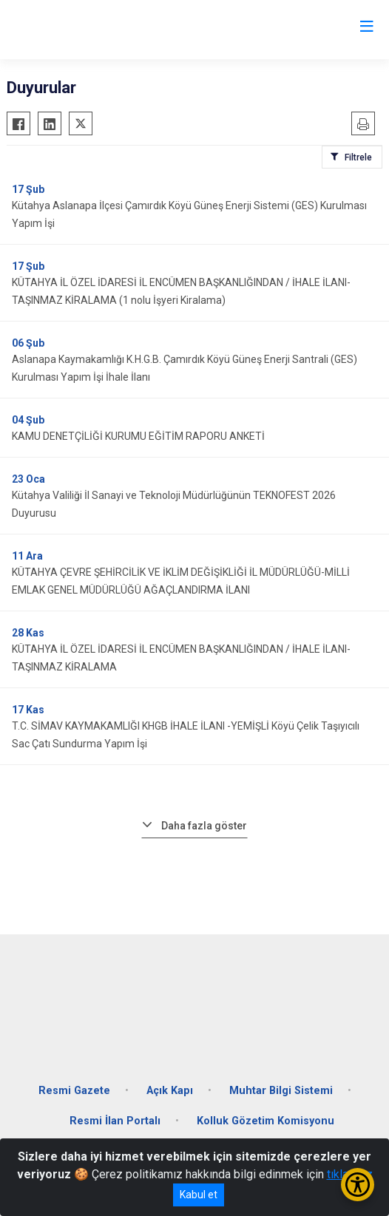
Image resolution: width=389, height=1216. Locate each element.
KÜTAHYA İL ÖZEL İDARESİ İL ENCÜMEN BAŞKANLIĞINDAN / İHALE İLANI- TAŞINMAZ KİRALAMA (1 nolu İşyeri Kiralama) (181, 291)
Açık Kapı (169, 1090)
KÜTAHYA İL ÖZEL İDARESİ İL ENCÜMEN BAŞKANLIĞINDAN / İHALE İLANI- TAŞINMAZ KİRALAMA (181, 658)
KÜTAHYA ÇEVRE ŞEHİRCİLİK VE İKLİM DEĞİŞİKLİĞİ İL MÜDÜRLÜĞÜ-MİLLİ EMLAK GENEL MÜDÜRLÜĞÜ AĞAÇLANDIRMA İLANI (181, 581)
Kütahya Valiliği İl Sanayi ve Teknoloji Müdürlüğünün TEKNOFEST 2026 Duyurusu (174, 504)
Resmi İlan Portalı (115, 1121)
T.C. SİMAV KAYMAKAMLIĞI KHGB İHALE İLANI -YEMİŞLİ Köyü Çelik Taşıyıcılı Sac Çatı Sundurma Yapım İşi (185, 735)
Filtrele (358, 157)
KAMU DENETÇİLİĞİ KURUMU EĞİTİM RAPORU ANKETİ (138, 436)
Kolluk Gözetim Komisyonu (265, 1121)
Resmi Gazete (74, 1090)
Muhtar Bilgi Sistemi (281, 1090)
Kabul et (198, 1194)
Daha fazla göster (204, 826)
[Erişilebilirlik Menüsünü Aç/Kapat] (357, 1184)
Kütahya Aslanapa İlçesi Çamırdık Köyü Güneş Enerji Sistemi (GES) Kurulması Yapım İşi (189, 214)
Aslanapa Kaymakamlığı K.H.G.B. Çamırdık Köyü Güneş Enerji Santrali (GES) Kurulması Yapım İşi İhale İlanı (184, 368)
